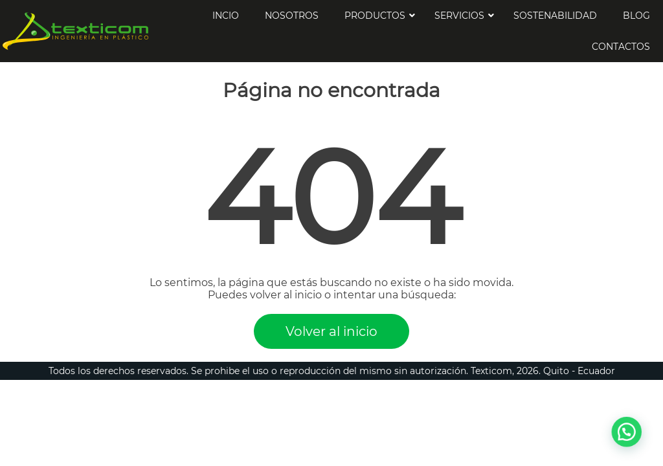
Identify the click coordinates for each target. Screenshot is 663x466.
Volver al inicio (331, 331)
